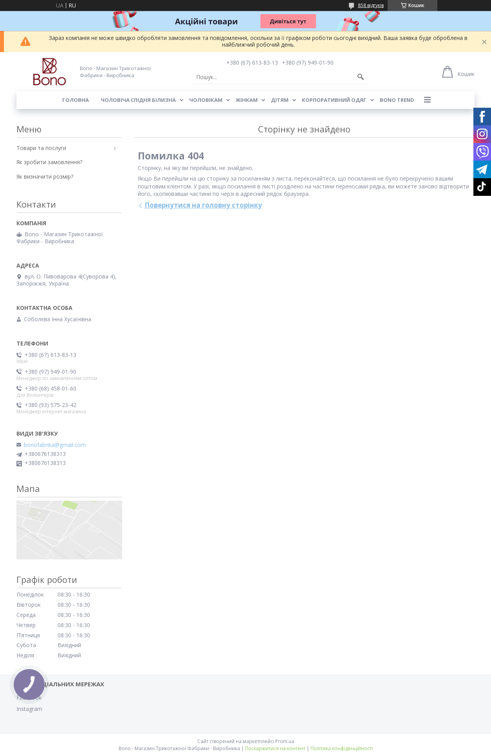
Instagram (29, 709)
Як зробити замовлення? (49, 162)
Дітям (280, 99)
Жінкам (247, 99)
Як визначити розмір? (44, 176)
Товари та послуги (41, 148)
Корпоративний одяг (334, 99)
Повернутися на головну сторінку (203, 205)
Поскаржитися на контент (275, 748)
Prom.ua (284, 741)
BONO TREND (397, 99)
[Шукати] (360, 77)
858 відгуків (371, 5)
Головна (75, 99)
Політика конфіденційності (341, 748)
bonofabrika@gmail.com (55, 445)
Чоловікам (205, 99)
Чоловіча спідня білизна (138, 99)
